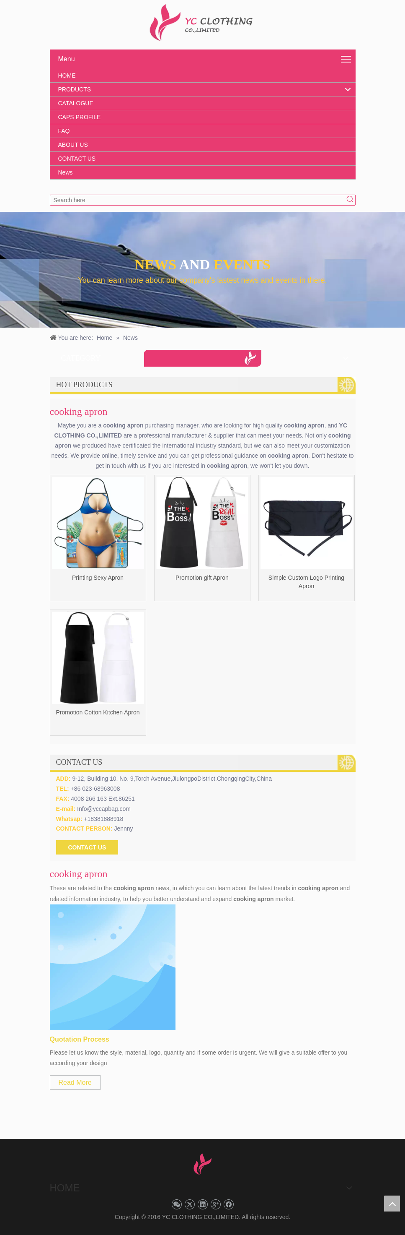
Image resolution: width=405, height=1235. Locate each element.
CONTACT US (87, 847)
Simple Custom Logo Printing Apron (306, 581)
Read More (75, 1082)
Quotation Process (79, 1039)
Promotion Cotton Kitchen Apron (97, 712)
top (392, 1204)
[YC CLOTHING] (202, 22)
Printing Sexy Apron (98, 577)
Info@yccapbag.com (104, 808)
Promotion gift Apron (202, 577)
